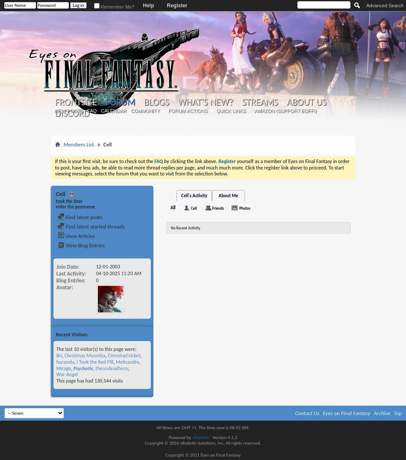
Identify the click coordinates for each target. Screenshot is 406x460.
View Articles (76, 236)
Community (145, 110)
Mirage (63, 368)
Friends (218, 208)
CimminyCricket (124, 356)
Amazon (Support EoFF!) (285, 110)
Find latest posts (80, 217)
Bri (59, 356)
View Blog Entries (81, 245)
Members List (79, 144)
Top (398, 413)
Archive (382, 413)
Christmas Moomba (85, 356)
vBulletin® (202, 437)
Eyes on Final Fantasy (347, 413)
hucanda (65, 362)
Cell (194, 208)
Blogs (156, 102)
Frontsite (76, 102)
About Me (228, 196)
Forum (120, 102)
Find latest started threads (91, 226)
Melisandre (127, 362)
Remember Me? (114, 6)
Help (148, 6)
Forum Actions (188, 110)
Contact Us (307, 413)
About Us (307, 102)
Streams (260, 102)
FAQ (92, 110)
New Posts (69, 110)
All (173, 208)
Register (177, 6)
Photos (244, 208)
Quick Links (231, 110)
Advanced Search (384, 5)
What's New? (205, 102)
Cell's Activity (194, 196)
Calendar (114, 110)
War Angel (67, 374)
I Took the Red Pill (94, 362)
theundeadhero (112, 368)
